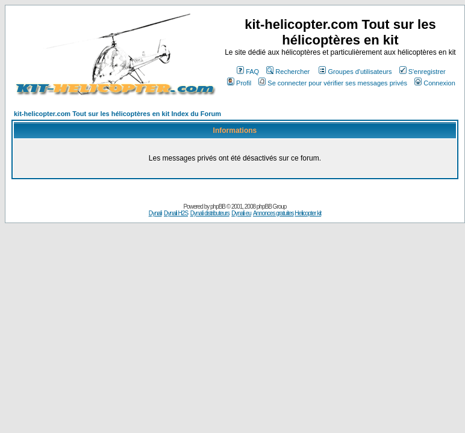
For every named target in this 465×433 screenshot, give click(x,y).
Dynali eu (241, 213)
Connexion (434, 83)
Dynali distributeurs (209, 213)
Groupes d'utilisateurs (355, 71)
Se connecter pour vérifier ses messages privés (332, 83)
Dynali (155, 213)
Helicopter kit (308, 213)
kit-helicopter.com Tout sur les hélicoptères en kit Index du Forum (117, 113)
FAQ (248, 71)
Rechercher (288, 71)
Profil (239, 83)
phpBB (217, 206)
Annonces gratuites (273, 213)
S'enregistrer (422, 71)
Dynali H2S (176, 213)
